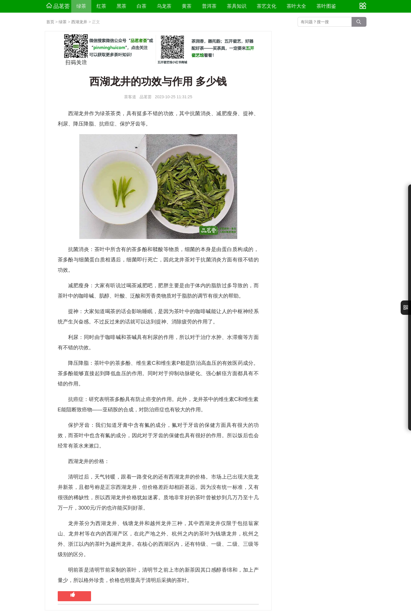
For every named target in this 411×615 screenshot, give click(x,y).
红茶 (101, 6)
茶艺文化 (266, 6)
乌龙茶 (164, 6)
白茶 (141, 6)
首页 (50, 22)
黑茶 (121, 6)
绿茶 (81, 6)
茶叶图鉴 (326, 6)
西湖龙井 (79, 22)
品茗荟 (58, 6)
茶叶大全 (296, 6)
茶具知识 (236, 6)
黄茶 (187, 6)
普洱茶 (209, 6)
